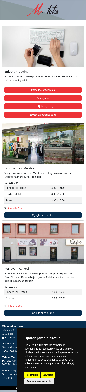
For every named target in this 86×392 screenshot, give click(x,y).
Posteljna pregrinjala (43, 90)
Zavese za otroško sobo (43, 114)
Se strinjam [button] (32, 375)
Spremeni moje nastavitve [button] (39, 381)
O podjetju (8, 343)
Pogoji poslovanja (12, 351)
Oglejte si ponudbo (43, 215)
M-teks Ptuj (9, 370)
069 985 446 (15, 208)
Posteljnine (43, 98)
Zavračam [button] (48, 375)
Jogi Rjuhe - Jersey (43, 106)
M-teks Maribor (11, 357)
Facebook (9, 337)
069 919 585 (15, 305)
